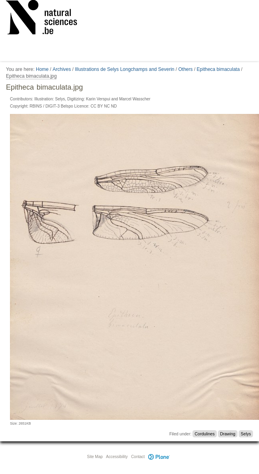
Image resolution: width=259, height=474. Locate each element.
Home (42, 69)
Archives (62, 69)
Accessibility (117, 456)
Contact (138, 456)
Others (186, 69)
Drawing (227, 433)
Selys (246, 433)
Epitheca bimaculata (218, 69)
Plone (159, 456)
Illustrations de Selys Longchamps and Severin (124, 69)
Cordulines (205, 433)
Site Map (94, 456)
